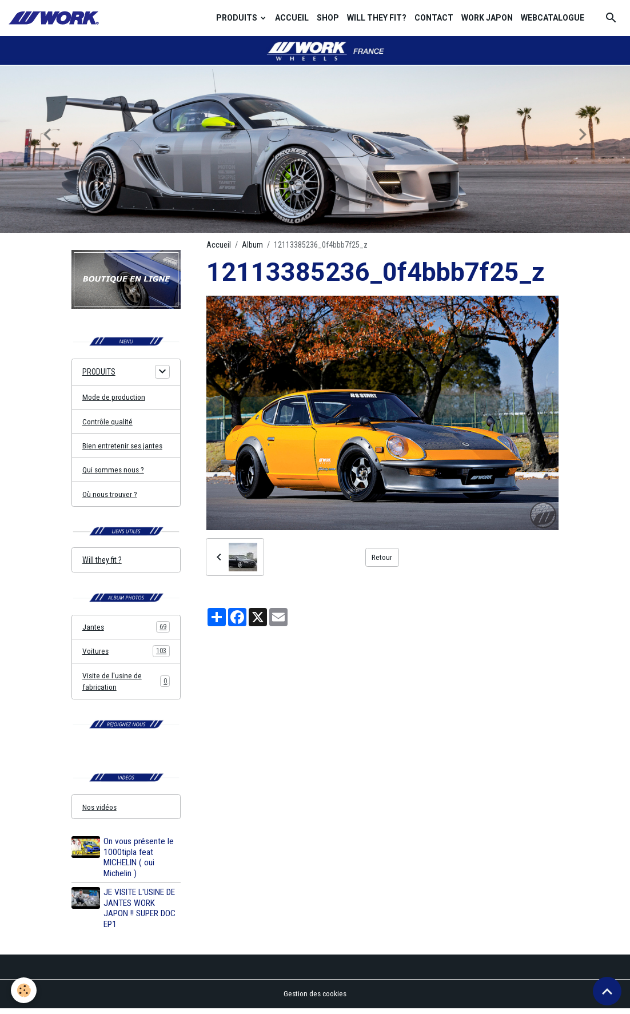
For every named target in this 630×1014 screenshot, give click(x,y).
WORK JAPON (487, 17)
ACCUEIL (292, 17)
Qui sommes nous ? (114, 471)
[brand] (55, 18)
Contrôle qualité (108, 422)
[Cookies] (24, 990)
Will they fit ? (102, 562)
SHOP (328, 17)
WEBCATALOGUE (552, 17)
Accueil (218, 244)
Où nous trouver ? (110, 495)
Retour (382, 557)
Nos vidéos (100, 812)
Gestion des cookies (315, 999)
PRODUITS (237, 17)
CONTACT (433, 17)
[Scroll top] (607, 991)
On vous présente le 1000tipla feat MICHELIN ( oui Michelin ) (139, 863)
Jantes (126, 630)
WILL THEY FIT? (376, 17)
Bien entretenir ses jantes (123, 446)
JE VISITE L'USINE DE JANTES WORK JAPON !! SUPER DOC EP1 (140, 914)
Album (252, 244)
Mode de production (114, 397)
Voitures (126, 655)
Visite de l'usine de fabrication (126, 684)
